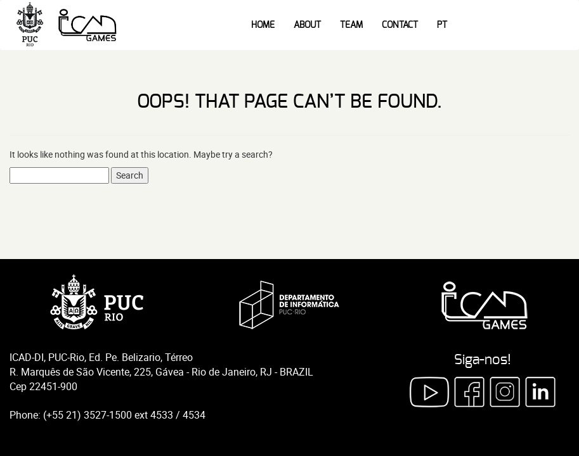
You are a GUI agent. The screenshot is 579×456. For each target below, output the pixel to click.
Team (351, 25)
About (307, 25)
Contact (400, 25)
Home (263, 25)
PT (442, 25)
